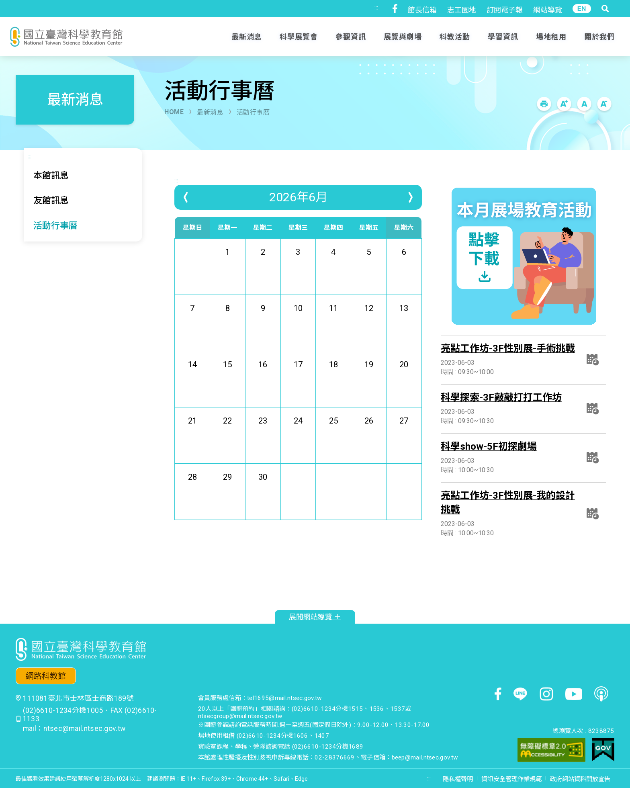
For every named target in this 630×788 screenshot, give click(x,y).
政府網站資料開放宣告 (580, 779)
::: (376, 8)
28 (192, 494)
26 (369, 438)
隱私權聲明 (458, 779)
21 (192, 438)
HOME (174, 112)
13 (403, 325)
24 (298, 438)
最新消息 (210, 112)
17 (298, 381)
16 (262, 381)
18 (333, 381)
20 (403, 381)
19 (369, 381)
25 (333, 438)
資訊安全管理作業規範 (511, 779)
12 (369, 325)
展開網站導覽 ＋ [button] (315, 617)
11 (333, 325)
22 (227, 438)
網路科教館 (46, 676)
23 (262, 438)
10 (298, 325)
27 (403, 438)
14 (192, 381)
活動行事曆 (253, 112)
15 (227, 381)
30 (262, 494)
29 (227, 494)
